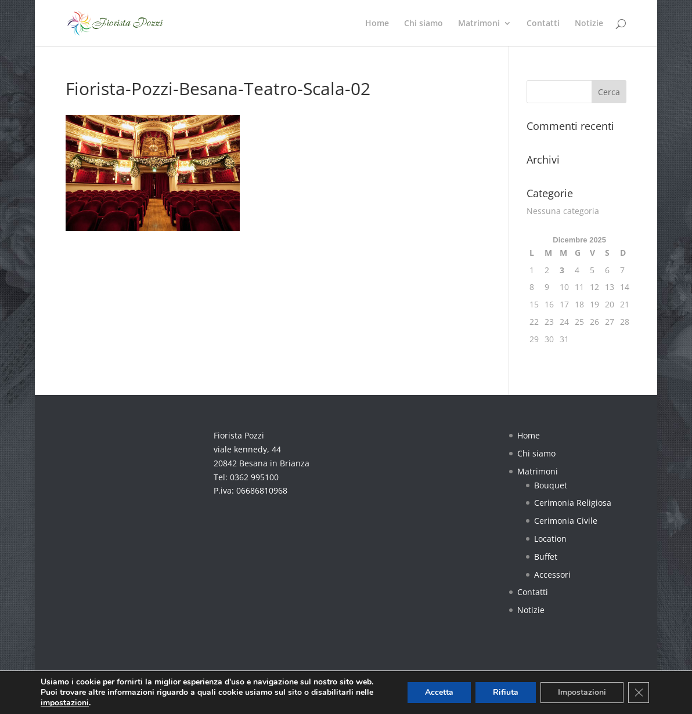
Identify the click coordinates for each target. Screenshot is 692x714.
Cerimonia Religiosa (572, 502)
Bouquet (550, 485)
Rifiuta (505, 692)
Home (377, 23)
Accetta (439, 692)
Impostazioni (582, 692)
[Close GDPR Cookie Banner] (638, 692)
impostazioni (65, 703)
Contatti (543, 23)
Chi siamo (423, 23)
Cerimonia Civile (565, 520)
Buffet (545, 556)
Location (550, 538)
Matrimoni (479, 23)
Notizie (589, 23)
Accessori (552, 574)
